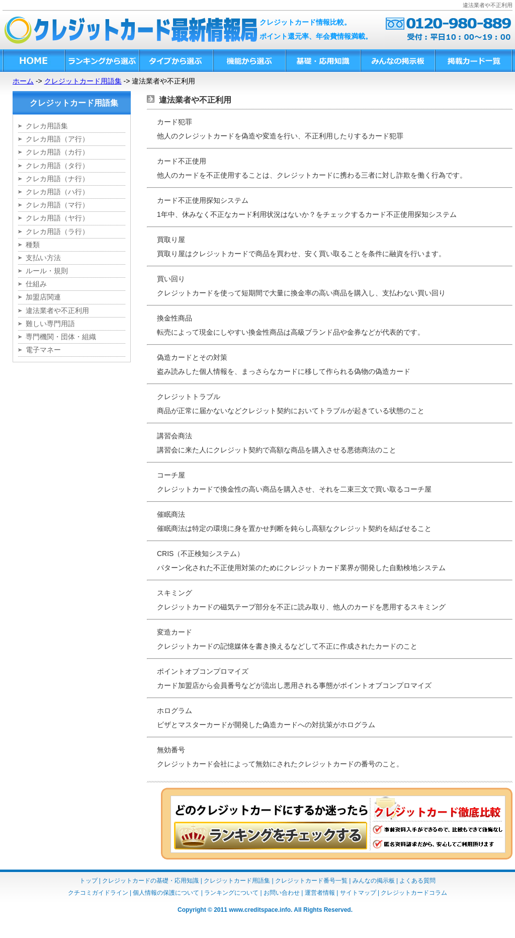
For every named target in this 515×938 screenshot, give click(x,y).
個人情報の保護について (166, 892)
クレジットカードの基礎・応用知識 (150, 880)
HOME (33, 60)
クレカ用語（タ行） (57, 166)
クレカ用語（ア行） (57, 139)
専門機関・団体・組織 (61, 337)
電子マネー (43, 350)
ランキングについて (231, 892)
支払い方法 (43, 258)
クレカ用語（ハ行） (57, 192)
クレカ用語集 (47, 126)
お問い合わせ (282, 892)
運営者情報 (320, 892)
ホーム (23, 81)
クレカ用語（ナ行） (57, 179)
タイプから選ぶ (176, 60)
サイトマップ (358, 892)
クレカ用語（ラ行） (57, 231)
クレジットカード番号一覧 (311, 880)
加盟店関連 (43, 297)
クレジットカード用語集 (83, 81)
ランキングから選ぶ (101, 60)
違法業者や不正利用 (57, 310)
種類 (33, 245)
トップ (88, 880)
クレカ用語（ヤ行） (57, 218)
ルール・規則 (47, 271)
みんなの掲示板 (397, 60)
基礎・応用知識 (322, 60)
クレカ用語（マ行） (57, 205)
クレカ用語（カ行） (57, 152)
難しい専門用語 (50, 324)
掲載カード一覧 (473, 60)
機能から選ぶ (249, 60)
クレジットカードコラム (414, 892)
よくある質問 (417, 880)
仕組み (36, 284)
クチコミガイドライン (98, 892)
